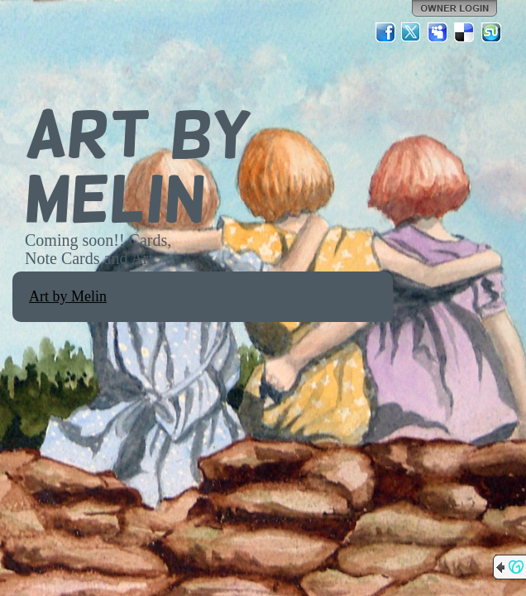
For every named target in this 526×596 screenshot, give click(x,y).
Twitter (411, 32)
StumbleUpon (491, 32)
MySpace (438, 32)
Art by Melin (68, 296)
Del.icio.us (464, 32)
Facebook (385, 32)
